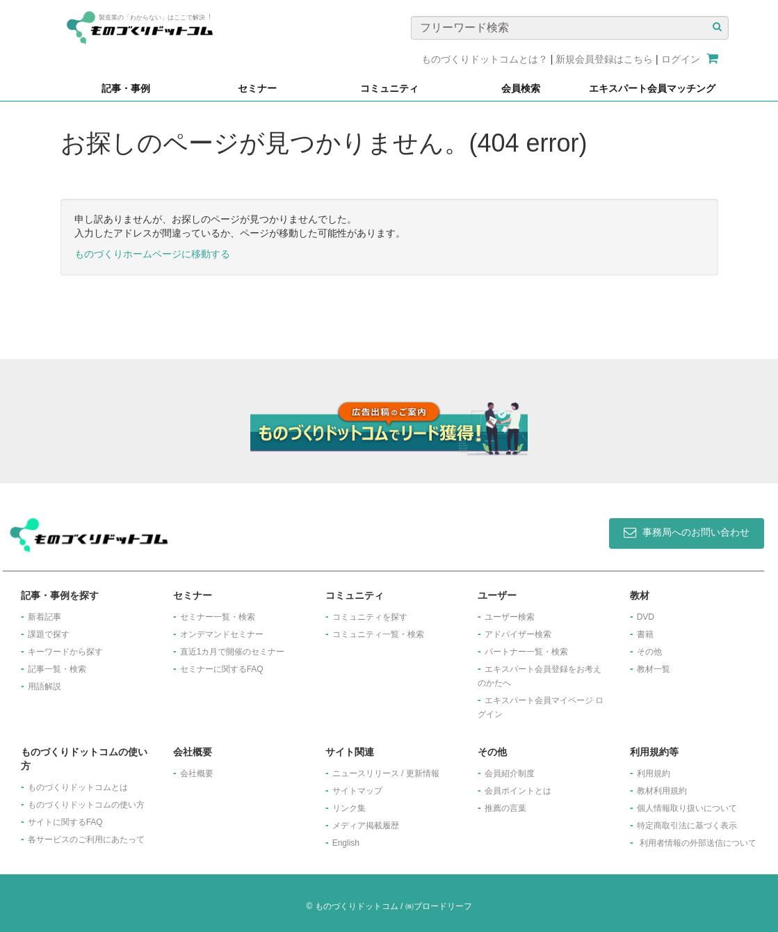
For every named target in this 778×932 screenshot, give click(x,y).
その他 (649, 652)
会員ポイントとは (518, 791)
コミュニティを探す (369, 617)
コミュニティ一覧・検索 (378, 634)
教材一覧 (653, 669)
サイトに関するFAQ (65, 822)
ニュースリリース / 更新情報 (385, 773)
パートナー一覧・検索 (526, 652)
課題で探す (49, 634)
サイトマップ (357, 791)
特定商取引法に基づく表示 (687, 825)
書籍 (645, 634)
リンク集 (349, 808)
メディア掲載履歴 (365, 825)
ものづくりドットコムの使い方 (86, 805)
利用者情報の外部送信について (698, 843)
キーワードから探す (65, 652)
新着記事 (44, 617)
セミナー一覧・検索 (217, 617)
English (345, 843)
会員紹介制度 (510, 773)
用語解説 (44, 686)
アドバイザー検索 (518, 634)
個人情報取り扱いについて (687, 808)
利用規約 (653, 773)
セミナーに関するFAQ (222, 669)
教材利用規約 (662, 791)
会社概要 (196, 773)
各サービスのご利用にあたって (86, 839)
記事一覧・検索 (57, 669)
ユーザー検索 (510, 617)
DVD (645, 617)
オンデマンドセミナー (222, 634)
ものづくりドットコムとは (78, 787)
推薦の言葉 (505, 808)
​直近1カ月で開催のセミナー (232, 652)
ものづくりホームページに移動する (152, 253)
